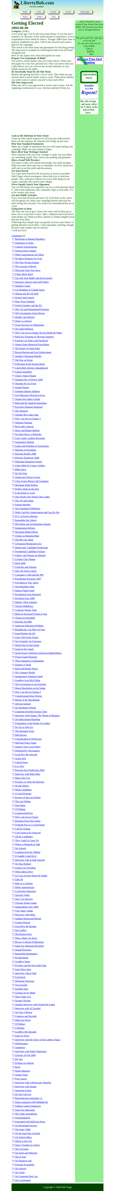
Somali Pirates (22, 387)
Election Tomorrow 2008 (27, 457)
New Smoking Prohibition (27, 508)
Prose (54, 17)
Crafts (39, 12)
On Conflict (21, 930)
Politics (39, 17)
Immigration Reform (25, 528)
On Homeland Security (26, 1125)
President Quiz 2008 (25, 598)
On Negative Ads (23, 1160)
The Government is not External (30, 684)
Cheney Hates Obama (25, 375)
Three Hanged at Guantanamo (29, 661)
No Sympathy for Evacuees (28, 641)
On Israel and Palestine (26, 1153)
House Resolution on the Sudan (30, 688)
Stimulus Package (23, 422)
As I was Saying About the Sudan (31, 875)
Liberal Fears (21, 762)
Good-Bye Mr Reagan (25, 926)
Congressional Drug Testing (28, 696)
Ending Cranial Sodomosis (28, 1106)
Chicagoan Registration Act (28, 543)
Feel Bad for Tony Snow (27, 582)
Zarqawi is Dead (23, 664)
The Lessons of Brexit (25, 266)
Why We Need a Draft (25, 571)
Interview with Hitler (25, 914)
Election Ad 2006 (23, 622)
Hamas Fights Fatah (24, 590)
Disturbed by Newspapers (27, 750)
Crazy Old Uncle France (26, 637)
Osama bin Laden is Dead (27, 399)
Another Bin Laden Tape (27, 415)
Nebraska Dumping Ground (28, 461)
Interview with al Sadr (26, 973)
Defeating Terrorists (24, 981)
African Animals (23, 704)
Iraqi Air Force (22, 1035)
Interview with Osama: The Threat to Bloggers (37, 715)
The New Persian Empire (27, 262)
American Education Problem (29, 625)
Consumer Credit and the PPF (29, 575)
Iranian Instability (23, 372)
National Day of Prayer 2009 (29, 379)
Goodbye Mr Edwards (25, 1032)
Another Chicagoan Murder (28, 356)
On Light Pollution (24, 329)
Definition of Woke (24, 243)
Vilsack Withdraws (24, 606)
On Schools (20, 848)
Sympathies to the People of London (32, 723)
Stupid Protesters (23, 950)
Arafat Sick (20, 758)
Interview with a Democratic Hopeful (33, 1082)
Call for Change (22, 828)
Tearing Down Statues (25, 250)
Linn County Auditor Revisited (30, 438)
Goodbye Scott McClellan (27, 680)
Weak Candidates (23, 789)
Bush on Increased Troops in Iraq (31, 614)
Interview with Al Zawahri (28, 1008)
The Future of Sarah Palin (27, 348)
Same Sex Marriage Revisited (29, 946)
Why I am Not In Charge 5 (28, 418)
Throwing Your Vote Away (28, 270)
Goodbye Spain (22, 961)
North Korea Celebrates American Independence (38, 653)
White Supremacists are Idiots (29, 254)
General (53, 12)
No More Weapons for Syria (28, 258)
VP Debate (20, 809)
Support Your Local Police (28, 746)
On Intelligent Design (25, 707)
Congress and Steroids (26, 1016)
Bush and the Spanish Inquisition (31, 403)
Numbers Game (22, 286)
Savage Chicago (23, 1000)
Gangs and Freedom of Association (32, 446)
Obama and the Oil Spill (26, 293)
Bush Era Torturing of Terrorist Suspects (34, 336)
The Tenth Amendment (26, 1114)
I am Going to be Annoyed (28, 832)
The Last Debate (23, 801)
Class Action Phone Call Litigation (32, 481)
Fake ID (19, 879)
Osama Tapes (21, 1075)
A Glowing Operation (25, 891)
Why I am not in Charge (26, 817)
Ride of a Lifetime (24, 883)
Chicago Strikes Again (26, 903)
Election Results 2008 (25, 454)
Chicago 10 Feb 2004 (25, 1055)
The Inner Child (22, 1129)
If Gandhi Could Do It (25, 856)
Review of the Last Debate (28, 797)
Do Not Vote (21, 473)
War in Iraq (20, 1157)
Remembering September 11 (28, 1098)
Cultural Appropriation (26, 247)
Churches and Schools (25, 567)
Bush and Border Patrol (26, 668)
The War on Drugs (24, 360)
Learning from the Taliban (27, 852)
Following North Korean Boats (30, 364)
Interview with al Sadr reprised (30, 860)
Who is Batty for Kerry (26, 938)
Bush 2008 (20, 563)
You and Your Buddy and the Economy (33, 278)
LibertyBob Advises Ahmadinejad (31, 368)
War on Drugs (21, 1149)
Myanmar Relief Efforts (26, 532)
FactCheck (20, 977)
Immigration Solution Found (29, 676)
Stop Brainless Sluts (24, 586)
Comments (17, 235)
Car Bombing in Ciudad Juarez (30, 290)
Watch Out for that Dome (27, 645)
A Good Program (23, 793)
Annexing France (23, 1090)
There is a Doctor (23, 321)
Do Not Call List (23, 1094)
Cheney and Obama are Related (30, 555)
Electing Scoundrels (24, 1164)
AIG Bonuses (21, 411)
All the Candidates (24, 836)
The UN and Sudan (24, 500)
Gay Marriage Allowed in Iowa (30, 395)
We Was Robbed (23, 864)
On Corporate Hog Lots (26, 1176)
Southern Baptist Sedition (27, 391)
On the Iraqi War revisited (27, 1133)
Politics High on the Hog (27, 489)
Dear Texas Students (25, 301)
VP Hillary (20, 1024)
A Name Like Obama (25, 559)
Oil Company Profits (25, 672)
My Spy (19, 1059)
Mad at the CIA (22, 778)
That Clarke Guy (23, 996)
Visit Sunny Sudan (24, 911)
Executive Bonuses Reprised (29, 407)
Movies (68, 12)
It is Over (19, 766)
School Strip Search (24, 297)
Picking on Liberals (24, 1063)
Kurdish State (21, 989)
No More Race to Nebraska (28, 434)
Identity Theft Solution (26, 602)
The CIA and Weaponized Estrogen (32, 309)
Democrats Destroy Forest (27, 477)
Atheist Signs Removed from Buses (32, 344)
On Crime (20, 1172)
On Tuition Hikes (23, 1137)
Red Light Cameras (24, 426)
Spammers (20, 1047)
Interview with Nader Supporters (31, 1051)
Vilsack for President (25, 618)
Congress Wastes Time (26, 610)
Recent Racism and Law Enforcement (33, 352)
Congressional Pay (24, 813)
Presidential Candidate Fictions (30, 551)
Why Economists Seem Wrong (30, 313)
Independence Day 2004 (26, 907)
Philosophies (85, 12)
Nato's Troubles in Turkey (27, 1145)
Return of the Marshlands (27, 700)
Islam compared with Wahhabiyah (31, 1102)
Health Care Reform (25, 317)
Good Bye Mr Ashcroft (26, 754)
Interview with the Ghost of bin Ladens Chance (37, 1039)
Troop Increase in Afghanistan (29, 325)
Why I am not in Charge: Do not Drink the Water (38, 333)
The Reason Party (23, 934)
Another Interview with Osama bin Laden (35, 1004)
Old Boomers (21, 1043)
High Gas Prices (23, 1020)
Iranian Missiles (23, 504)
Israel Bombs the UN (25, 633)
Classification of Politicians (28, 739)
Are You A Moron (23, 1012)
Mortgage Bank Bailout (26, 485)
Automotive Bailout (24, 442)
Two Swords (21, 985)
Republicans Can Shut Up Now (30, 629)
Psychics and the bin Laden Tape (31, 965)
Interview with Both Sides (27, 774)
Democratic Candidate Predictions (31, 547)
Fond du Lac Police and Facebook (31, 340)
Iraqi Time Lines (23, 969)
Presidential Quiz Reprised (28, 594)
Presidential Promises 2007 (28, 579)
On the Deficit (22, 786)
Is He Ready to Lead (25, 493)
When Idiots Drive (24, 871)
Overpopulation (22, 1117)
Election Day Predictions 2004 (29, 770)
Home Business (22, 1071)
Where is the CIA (23, 1141)
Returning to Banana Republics (30, 239)
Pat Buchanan (21, 957)
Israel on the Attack (24, 649)
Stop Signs (20, 805)
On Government (23, 1180)
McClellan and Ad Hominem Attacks (33, 524)
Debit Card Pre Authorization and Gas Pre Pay (37, 512)
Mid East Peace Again (25, 743)
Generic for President (25, 868)
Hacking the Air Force (26, 383)
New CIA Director (24, 899)
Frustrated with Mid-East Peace (30, 1121)
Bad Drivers (21, 735)
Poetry (25, 17)
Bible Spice (20, 469)
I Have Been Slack (24, 274)
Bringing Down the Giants (27, 821)
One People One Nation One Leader (32, 497)
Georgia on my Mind (25, 993)
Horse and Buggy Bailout (27, 430)
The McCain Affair (24, 539)
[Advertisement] (43, 112)
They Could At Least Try (27, 840)
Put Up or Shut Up (24, 727)
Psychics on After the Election (29, 782)
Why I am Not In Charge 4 (28, 692)
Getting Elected (22, 922)
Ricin (17, 1067)
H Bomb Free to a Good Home (30, 825)
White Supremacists (24, 887)
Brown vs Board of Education (29, 942)
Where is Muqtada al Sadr (27, 844)
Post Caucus (21, 1078)
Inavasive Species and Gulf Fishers (32, 282)
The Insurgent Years (24, 731)
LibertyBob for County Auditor (30, 465)
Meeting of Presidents (25, 450)
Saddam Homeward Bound (28, 918)
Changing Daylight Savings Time (31, 711)
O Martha (19, 1028)
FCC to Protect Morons (26, 516)
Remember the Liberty (26, 520)
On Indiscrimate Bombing (27, 719)
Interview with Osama (25, 1086)
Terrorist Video (22, 895)
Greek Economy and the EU (28, 305)
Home (25, 12)
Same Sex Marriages (25, 1110)
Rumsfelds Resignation (26, 953)
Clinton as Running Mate (27, 536)
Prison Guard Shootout (26, 657)
